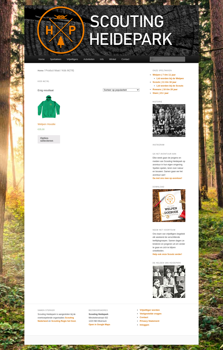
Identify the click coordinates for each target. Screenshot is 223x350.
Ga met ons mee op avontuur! (167, 178)
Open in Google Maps (99, 324)
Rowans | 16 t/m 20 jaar (165, 89)
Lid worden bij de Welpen (170, 78)
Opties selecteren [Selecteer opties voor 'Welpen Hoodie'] (46, 139)
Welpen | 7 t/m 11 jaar (164, 74)
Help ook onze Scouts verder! (167, 254)
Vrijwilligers (72, 59)
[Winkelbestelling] (121, 90)
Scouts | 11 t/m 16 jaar (164, 82)
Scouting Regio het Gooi (63, 321)
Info (102, 59)
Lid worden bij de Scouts (170, 85)
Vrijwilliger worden (150, 310)
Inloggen (144, 324)
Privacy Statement (149, 321)
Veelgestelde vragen (151, 313)
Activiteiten (88, 59)
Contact (125, 59)
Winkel (112, 59)
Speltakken (55, 59)
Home (42, 59)
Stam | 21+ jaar (160, 93)
